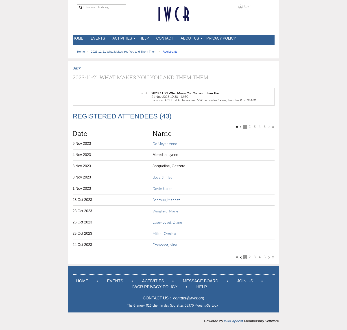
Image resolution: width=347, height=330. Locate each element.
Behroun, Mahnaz (166, 200)
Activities (153, 281)
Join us (245, 281)
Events (115, 281)
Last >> (273, 127)
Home (81, 51)
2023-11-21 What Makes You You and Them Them (123, 51)
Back (77, 68)
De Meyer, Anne (165, 144)
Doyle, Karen (162, 189)
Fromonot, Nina (165, 245)
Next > (269, 127)
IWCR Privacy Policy (154, 287)
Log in (248, 6)
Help (201, 287)
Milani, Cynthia (164, 234)
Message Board (200, 281)
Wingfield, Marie (165, 211)
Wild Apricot (233, 321)
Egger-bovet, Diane (167, 222)
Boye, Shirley (162, 177)
